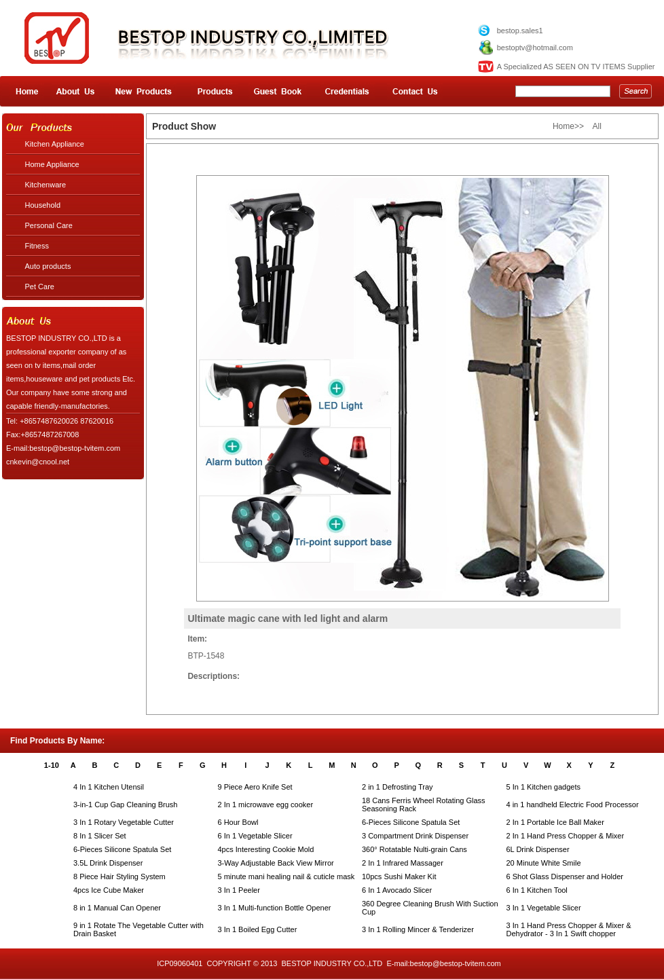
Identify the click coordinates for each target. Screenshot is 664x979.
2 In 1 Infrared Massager (402, 863)
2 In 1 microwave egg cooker (266, 804)
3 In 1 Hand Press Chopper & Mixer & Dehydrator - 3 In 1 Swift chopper (568, 929)
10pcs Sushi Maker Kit (399, 876)
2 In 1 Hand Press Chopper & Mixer (565, 836)
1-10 (51, 765)
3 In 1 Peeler (239, 890)
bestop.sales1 (520, 30)
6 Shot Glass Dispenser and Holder (564, 876)
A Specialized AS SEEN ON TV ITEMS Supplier (576, 66)
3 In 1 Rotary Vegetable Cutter (123, 822)
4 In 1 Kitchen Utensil (108, 787)
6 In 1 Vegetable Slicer (255, 836)
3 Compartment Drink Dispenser (415, 836)
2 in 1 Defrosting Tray (397, 787)
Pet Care (39, 286)
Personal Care (49, 225)
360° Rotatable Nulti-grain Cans (414, 849)
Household (43, 205)
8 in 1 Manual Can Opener (117, 908)
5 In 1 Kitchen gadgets (543, 787)
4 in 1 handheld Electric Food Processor (572, 804)
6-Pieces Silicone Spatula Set (411, 822)
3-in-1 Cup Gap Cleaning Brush (125, 804)
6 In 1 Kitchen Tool (537, 890)
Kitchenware (46, 185)
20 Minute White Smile (543, 863)
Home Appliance (52, 164)
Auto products (48, 266)
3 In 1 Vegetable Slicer (543, 908)
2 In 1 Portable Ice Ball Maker (555, 822)
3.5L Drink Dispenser (108, 863)
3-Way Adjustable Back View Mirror (276, 863)
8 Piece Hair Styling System (119, 876)
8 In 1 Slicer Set (99, 836)
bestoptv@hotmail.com (535, 47)
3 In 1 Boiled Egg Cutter (257, 929)
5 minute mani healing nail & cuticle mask (286, 876)
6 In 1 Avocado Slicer (397, 890)
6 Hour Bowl (238, 822)
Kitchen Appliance (54, 144)
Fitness (37, 246)
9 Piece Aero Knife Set (255, 787)
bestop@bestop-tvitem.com (455, 963)
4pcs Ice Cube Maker (108, 890)
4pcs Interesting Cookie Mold (266, 849)
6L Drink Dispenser (538, 849)
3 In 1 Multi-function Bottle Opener (274, 908)
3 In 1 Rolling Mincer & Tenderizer (418, 929)
